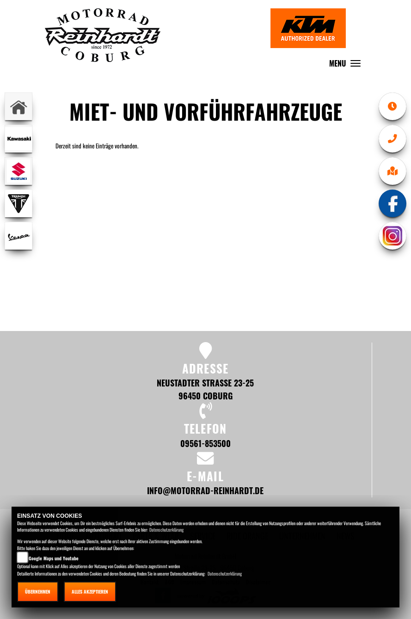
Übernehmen (37, 591)
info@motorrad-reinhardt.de (205, 490)
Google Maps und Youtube (54, 558)
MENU (347, 65)
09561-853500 (205, 443)
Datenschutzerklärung (166, 529)
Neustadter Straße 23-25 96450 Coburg (205, 389)
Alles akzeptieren (90, 591)
